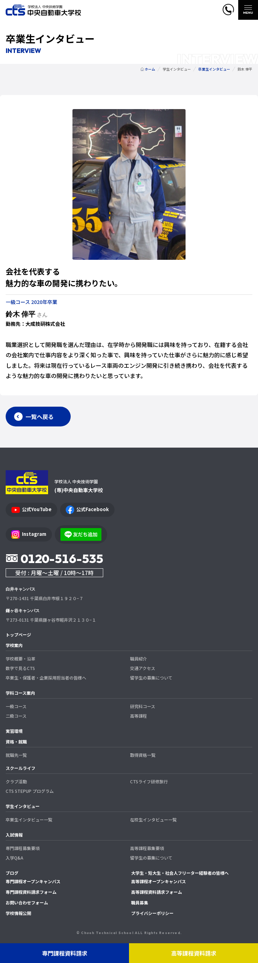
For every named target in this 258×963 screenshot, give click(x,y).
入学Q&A (14, 858)
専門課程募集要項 (23, 848)
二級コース (16, 716)
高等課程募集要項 (147, 848)
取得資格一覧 (143, 755)
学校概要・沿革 (20, 659)
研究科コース (142, 706)
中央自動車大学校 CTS (43, 10)
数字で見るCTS (20, 668)
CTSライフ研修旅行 (149, 781)
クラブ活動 (16, 781)
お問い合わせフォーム (27, 902)
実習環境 (14, 731)
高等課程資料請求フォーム (156, 892)
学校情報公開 (18, 913)
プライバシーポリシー (152, 913)
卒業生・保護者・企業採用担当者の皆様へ (46, 678)
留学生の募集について (151, 678)
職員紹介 (138, 659)
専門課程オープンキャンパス (33, 881)
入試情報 (14, 835)
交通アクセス (142, 668)
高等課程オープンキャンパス (158, 881)
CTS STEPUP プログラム (30, 791)
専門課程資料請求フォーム (31, 892)
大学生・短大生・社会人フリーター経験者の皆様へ (180, 873)
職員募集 (139, 902)
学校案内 (14, 645)
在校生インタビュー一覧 (153, 820)
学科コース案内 (20, 693)
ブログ (12, 873)
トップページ (18, 635)
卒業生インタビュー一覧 (29, 820)
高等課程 (138, 716)
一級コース (16, 706)
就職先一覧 (16, 755)
